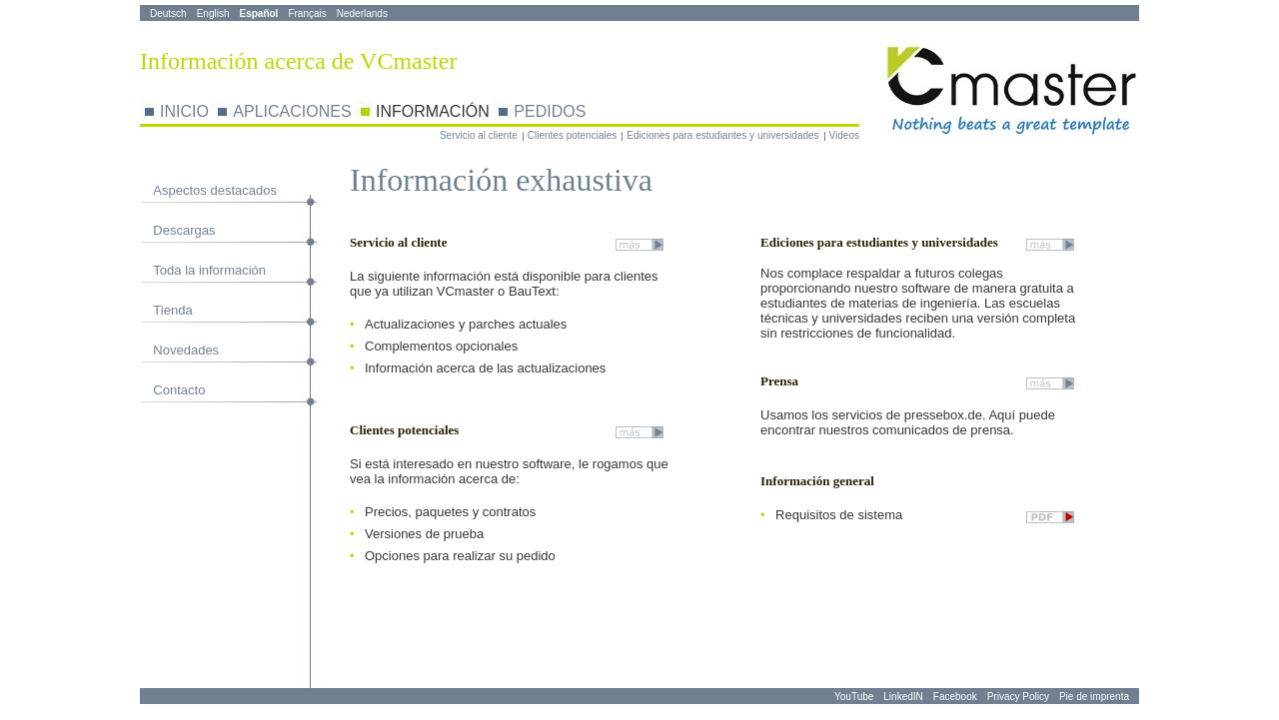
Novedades (186, 350)
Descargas (184, 230)
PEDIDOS (550, 111)
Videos (844, 135)
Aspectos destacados (215, 190)
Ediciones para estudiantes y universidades (722, 135)
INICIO (184, 111)
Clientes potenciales (573, 135)
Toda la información (209, 270)
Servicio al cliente (479, 135)
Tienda (172, 310)
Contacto (179, 389)
